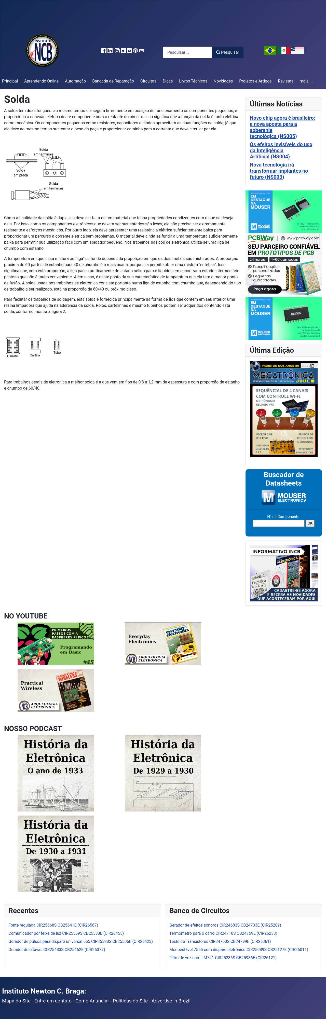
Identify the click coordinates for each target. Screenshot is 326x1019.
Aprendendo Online (41, 81)
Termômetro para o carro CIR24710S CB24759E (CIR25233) (223, 933)
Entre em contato (53, 1001)
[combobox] (187, 52)
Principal (10, 81)
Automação (75, 81)
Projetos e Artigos (255, 81)
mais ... (306, 81)
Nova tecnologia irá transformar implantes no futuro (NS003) (279, 171)
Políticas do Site (130, 1001)
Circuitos (148, 81)
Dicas (168, 81)
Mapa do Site (16, 1001)
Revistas (285, 81)
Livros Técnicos (193, 81)
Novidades (223, 81)
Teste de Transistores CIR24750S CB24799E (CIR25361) (220, 941)
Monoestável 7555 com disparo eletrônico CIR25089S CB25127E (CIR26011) (238, 949)
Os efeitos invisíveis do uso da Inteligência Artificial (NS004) (281, 150)
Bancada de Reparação (113, 81)
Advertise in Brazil (171, 1001)
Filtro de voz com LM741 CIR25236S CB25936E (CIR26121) (223, 957)
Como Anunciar (92, 1001)
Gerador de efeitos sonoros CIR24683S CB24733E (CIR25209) (225, 925)
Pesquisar (227, 52)
